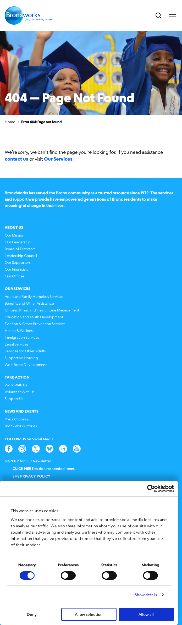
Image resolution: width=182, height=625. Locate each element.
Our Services (58, 159)
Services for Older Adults (25, 351)
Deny (32, 614)
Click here (23, 468)
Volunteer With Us (20, 392)
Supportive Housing (21, 357)
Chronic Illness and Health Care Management (42, 310)
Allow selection (89, 614)
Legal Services (16, 344)
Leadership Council (21, 255)
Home (10, 121)
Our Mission (14, 235)
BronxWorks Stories (21, 426)
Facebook (9, 449)
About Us (14, 227)
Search (159, 16)
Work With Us (16, 385)
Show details (146, 594)
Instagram (22, 449)
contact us (16, 159)
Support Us (14, 398)
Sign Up (12, 461)
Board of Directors (20, 248)
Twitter (36, 449)
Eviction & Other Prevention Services (35, 323)
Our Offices (14, 276)
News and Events (21, 411)
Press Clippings (17, 419)
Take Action (17, 377)
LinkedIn (63, 449)
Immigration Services (22, 337)
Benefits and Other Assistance (29, 303)
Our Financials (16, 269)
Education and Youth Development (34, 317)
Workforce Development (26, 364)
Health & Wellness (19, 330)
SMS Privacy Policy (31, 476)
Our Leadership (18, 242)
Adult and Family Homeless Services (34, 296)
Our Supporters (18, 262)
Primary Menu (172, 15)
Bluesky (49, 449)
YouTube (77, 449)
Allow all (146, 614)
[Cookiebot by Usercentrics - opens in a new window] (151, 488)
